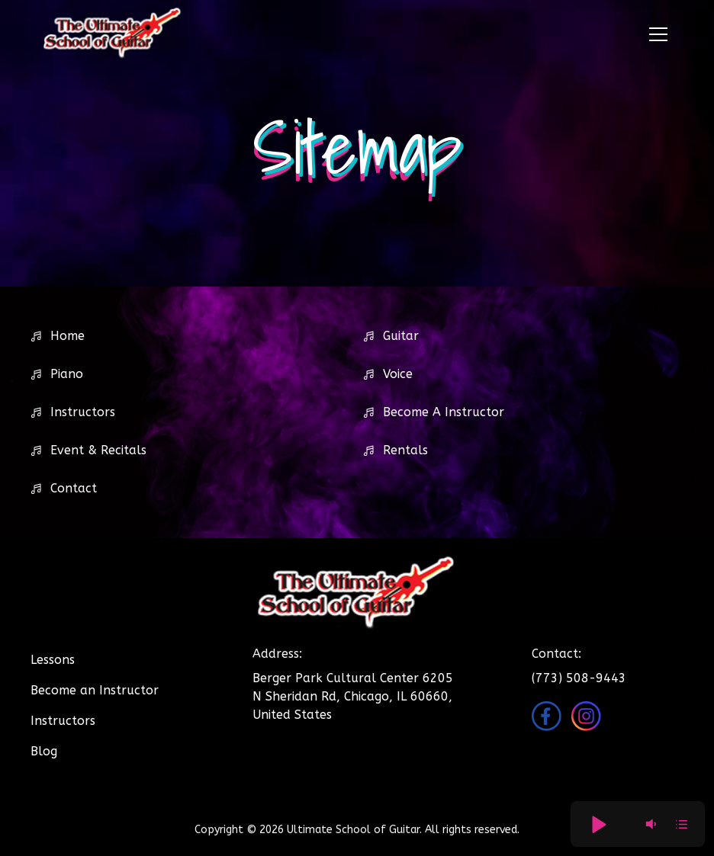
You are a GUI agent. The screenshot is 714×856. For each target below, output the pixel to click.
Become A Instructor (443, 412)
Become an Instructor (95, 690)
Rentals (405, 450)
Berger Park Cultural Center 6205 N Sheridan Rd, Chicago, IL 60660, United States (352, 696)
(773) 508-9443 (579, 678)
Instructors (82, 412)
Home (67, 336)
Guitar (401, 336)
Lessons (53, 659)
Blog (44, 751)
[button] (655, 34)
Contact (73, 488)
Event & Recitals (98, 450)
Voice (398, 374)
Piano (66, 374)
